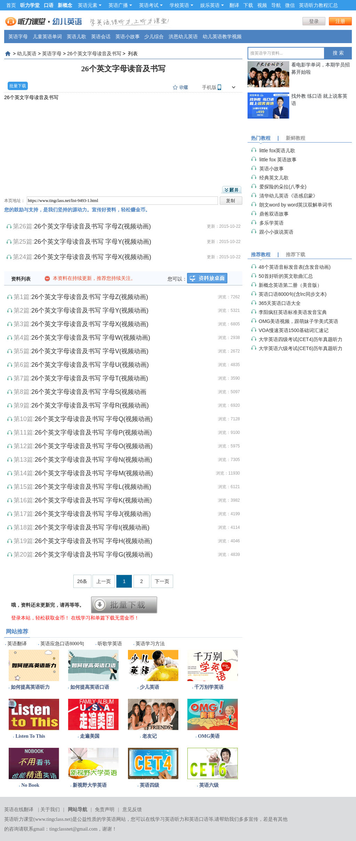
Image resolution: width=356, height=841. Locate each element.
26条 (82, 581)
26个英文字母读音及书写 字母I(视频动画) (92, 527)
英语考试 (151, 5)
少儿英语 (149, 687)
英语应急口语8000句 (62, 643)
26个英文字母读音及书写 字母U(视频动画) (90, 364)
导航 (276, 5)
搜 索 (338, 53)
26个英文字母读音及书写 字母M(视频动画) (94, 473)
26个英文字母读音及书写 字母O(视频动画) (94, 446)
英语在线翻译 (18, 809)
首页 (11, 5)
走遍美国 (89, 736)
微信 (290, 5)
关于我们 (50, 809)
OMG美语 (209, 736)
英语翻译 (17, 643)
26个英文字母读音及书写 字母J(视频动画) (93, 513)
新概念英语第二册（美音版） (290, 285)
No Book (30, 785)
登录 (314, 21)
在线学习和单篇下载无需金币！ (105, 618)
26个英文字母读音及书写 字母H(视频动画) (93, 540)
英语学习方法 (150, 643)
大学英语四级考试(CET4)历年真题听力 (300, 339)
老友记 (149, 736)
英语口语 (199, 819)
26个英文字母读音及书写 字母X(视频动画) (92, 256)
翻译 (234, 5)
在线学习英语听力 (164, 819)
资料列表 (21, 279)
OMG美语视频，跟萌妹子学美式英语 (298, 321)
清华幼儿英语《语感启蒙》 (288, 196)
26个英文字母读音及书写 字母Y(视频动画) (92, 241)
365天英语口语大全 (280, 303)
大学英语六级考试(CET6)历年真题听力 (300, 348)
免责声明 (104, 809)
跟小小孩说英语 (276, 232)
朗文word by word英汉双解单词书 (295, 205)
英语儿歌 (76, 36)
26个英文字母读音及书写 (94, 53)
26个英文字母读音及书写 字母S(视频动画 (88, 391)
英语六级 (209, 785)
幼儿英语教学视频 (222, 36)
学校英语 (181, 5)
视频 (262, 5)
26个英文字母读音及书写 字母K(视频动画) (93, 500)
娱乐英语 (212, 5)
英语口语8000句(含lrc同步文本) (292, 294)
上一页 (103, 581)
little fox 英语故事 (278, 159)
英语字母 (18, 36)
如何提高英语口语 (89, 687)
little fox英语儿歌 (277, 150)
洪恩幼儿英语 (183, 36)
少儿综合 (154, 36)
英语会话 (101, 36)
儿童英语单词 (47, 36)
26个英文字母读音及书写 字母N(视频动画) (93, 459)
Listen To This (30, 736)
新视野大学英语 (90, 785)
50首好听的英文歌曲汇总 (286, 276)
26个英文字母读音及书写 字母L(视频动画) (93, 486)
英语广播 (120, 5)
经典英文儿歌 (274, 177)
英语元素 (90, 5)
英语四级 (149, 785)
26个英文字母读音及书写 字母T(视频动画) (89, 378)
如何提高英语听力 (30, 687)
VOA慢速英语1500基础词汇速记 (294, 330)
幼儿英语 (27, 53)
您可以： (177, 279)
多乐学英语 (271, 223)
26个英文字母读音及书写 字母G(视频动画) (94, 554)
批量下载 (17, 85)
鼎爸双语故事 (274, 214)
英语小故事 (127, 36)
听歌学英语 (110, 643)
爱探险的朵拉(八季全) (282, 186)
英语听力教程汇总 (318, 5)
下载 (248, 5)
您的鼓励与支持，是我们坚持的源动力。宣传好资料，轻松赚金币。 (77, 209)
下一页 (162, 581)
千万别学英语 (209, 687)
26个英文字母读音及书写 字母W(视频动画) (90, 337)
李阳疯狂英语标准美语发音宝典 (293, 312)
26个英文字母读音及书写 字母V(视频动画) (89, 351)
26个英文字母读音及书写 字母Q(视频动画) (94, 418)
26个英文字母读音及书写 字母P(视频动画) (93, 432)
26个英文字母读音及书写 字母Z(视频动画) (92, 226)
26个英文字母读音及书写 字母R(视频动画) (90, 405)
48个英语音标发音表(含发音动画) (295, 267)
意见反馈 (132, 809)
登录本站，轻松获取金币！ (40, 618)
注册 (340, 21)
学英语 (109, 819)
